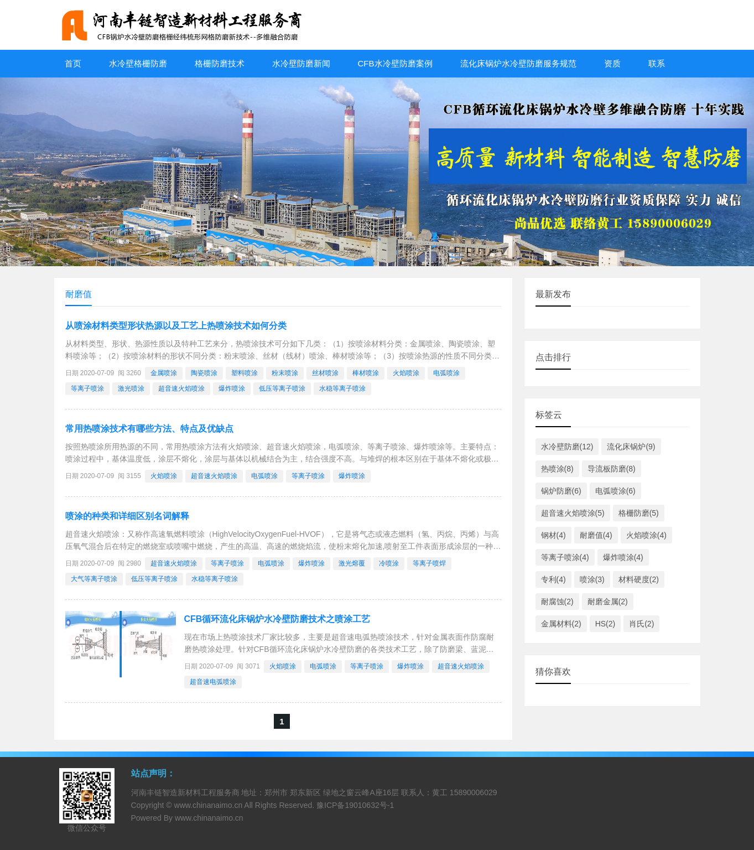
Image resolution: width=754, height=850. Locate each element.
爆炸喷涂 (232, 388)
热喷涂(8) (557, 468)
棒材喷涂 (365, 373)
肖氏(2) (641, 623)
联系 (656, 63)
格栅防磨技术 (220, 63)
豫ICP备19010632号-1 (355, 805)
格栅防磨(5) (638, 513)
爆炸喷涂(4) (623, 557)
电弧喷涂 (446, 373)
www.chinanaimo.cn (208, 805)
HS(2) (605, 623)
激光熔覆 (352, 563)
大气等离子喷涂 (94, 579)
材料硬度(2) (638, 579)
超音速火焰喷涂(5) (573, 513)
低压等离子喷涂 (282, 388)
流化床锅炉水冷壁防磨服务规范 (518, 63)
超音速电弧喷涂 (213, 682)
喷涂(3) (592, 579)
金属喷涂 (163, 373)
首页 (73, 63)
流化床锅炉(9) (631, 446)
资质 (612, 63)
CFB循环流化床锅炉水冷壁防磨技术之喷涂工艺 (277, 619)
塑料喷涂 (244, 373)
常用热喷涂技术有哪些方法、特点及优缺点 (149, 428)
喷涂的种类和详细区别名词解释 (127, 516)
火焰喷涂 (406, 373)
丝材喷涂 (325, 373)
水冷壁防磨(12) (567, 446)
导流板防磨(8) (611, 468)
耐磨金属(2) (607, 601)
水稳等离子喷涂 (342, 388)
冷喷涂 (389, 563)
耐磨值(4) (596, 535)
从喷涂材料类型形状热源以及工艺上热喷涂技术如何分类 (176, 325)
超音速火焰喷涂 (181, 388)
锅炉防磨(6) (561, 490)
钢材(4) (553, 535)
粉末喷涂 (285, 373)
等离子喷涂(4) (565, 557)
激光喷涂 (131, 388)
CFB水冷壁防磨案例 (395, 63)
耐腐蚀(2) (557, 601)
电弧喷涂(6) (615, 490)
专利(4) (553, 579)
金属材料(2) (561, 623)
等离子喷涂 (87, 388)
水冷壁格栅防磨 (138, 63)
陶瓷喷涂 (204, 373)
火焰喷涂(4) (646, 535)
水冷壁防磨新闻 (301, 63)
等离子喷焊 (429, 563)
